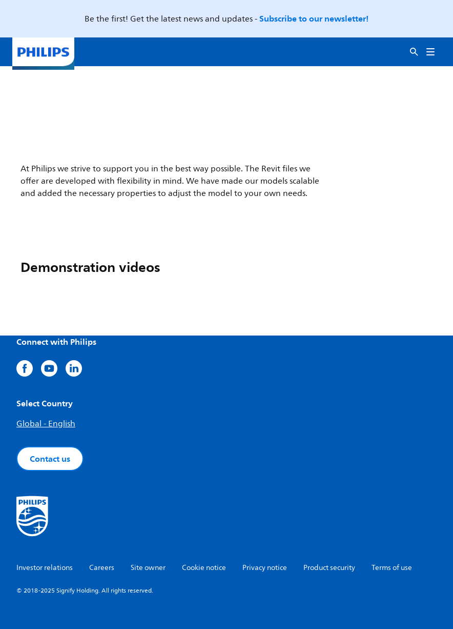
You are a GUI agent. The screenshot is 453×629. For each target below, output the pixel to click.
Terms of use (392, 568)
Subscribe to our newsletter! (313, 18)
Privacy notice (264, 568)
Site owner (148, 568)
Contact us (50, 458)
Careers (101, 568)
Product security (329, 568)
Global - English (45, 423)
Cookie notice (204, 568)
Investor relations (44, 568)
